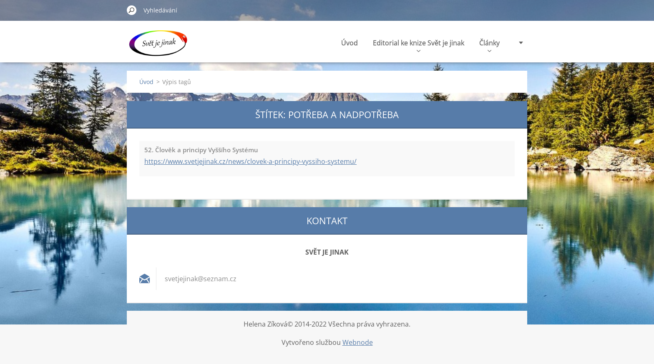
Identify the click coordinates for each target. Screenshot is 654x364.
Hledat (132, 9)
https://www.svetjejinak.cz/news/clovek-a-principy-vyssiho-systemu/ (250, 161)
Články (489, 45)
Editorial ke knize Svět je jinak (419, 45)
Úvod (349, 42)
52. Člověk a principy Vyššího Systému (201, 150)
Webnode (357, 342)
